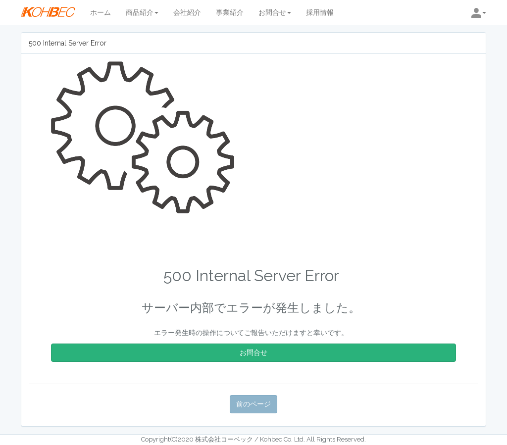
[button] (479, 12)
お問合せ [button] (274, 12)
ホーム (100, 12)
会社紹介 (187, 12)
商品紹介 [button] (142, 12)
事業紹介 (230, 12)
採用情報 (320, 12)
